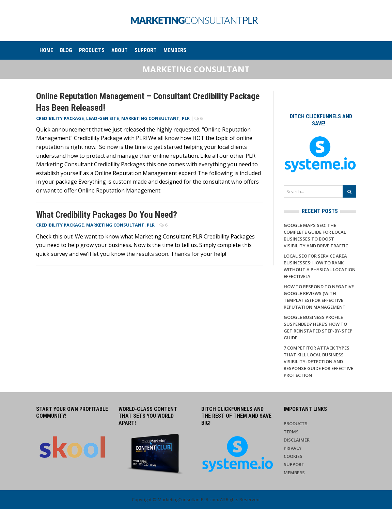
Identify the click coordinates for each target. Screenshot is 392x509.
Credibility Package (60, 118)
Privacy (293, 448)
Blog (66, 50)
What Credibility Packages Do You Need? (106, 215)
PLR (186, 118)
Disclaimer (297, 440)
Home (46, 50)
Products (92, 50)
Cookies (293, 456)
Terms (291, 432)
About (119, 50)
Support (146, 50)
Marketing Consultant (150, 118)
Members (174, 50)
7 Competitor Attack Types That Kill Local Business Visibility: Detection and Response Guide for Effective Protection (318, 361)
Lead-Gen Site (102, 118)
